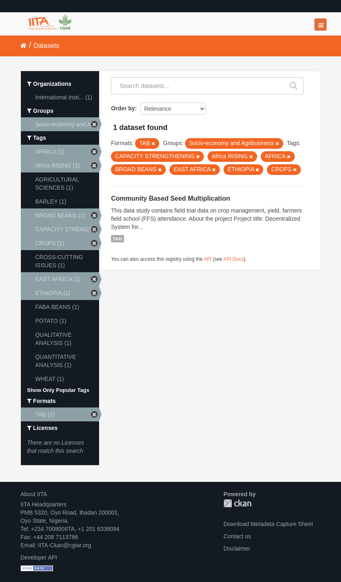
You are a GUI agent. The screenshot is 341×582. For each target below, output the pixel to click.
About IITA (33, 494)
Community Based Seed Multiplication (170, 198)
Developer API (38, 557)
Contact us (237, 536)
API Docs (234, 259)
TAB (117, 239)
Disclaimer (237, 548)
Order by (123, 108)
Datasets (46, 45)
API (208, 259)
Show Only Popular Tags (58, 390)
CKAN (237, 503)
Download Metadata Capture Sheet (268, 524)
